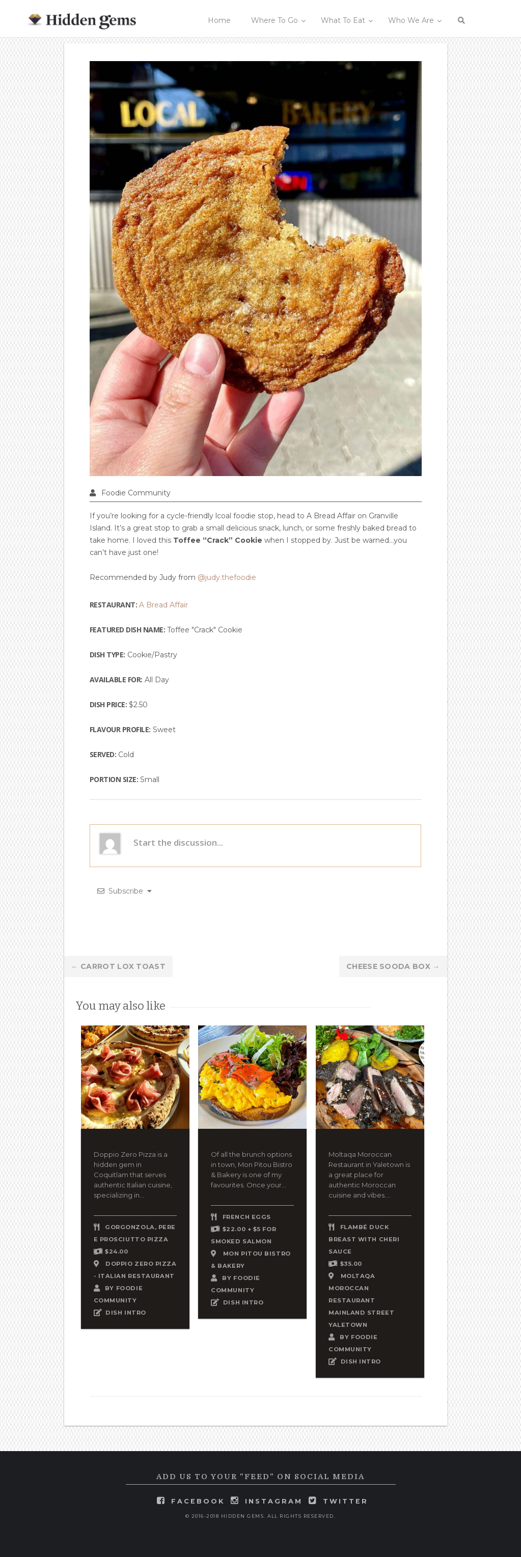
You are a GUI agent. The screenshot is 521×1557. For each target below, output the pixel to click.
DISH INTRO (125, 1312)
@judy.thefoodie (227, 577)
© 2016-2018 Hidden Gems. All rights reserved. (260, 1516)
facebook (198, 1501)
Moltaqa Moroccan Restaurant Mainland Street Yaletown (361, 1300)
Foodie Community (136, 492)
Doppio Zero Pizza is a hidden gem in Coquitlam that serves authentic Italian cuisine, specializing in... (133, 1174)
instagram (274, 1501)
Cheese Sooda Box (393, 966)
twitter (345, 1501)
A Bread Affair (163, 604)
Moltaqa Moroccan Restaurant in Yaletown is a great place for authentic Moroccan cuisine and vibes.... (369, 1174)
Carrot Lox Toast (118, 966)
